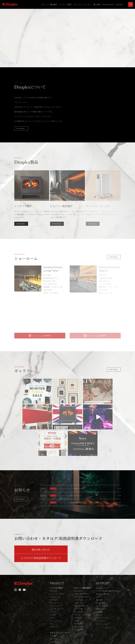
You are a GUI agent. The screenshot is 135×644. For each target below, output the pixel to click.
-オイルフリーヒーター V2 (59, 623)
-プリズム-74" (79, 594)
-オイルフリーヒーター (58, 621)
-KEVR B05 (54, 615)
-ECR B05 (53, 612)
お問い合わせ (101, 573)
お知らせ (99, 579)
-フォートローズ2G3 (57, 559)
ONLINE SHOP (108, 4)
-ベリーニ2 (54, 588)
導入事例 (96, 4)
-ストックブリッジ (56, 585)
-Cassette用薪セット (81, 570)
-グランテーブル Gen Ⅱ (82, 579)
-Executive (78, 582)
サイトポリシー (101, 585)
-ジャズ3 (53, 579)
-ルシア (52, 582)
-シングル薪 (78, 573)
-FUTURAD (54, 626)
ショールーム (100, 562)
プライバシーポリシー (104, 582)
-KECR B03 (54, 606)
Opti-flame (54, 565)
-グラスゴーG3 (55, 562)
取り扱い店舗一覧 (102, 559)
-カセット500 (78, 564)
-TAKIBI (76, 585)
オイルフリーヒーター (82, 4)
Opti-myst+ (78, 576)
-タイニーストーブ (56, 570)
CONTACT (119, 4)
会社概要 (99, 576)
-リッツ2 (53, 576)
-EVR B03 (53, 609)
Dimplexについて (102, 553)
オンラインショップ (102, 588)
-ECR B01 (53, 600)
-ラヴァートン (54, 591)
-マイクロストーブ (56, 568)
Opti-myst (53, 556)
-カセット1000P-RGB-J (82, 562)
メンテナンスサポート (103, 570)
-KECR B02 (54, 603)
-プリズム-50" (79, 591)
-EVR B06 (53, 618)
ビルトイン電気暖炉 (49, 4)
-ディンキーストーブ (57, 573)
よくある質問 (100, 568)
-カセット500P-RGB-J (81, 559)
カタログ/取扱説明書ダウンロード (108, 556)
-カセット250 (78, 567)
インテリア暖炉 (65, 4)
